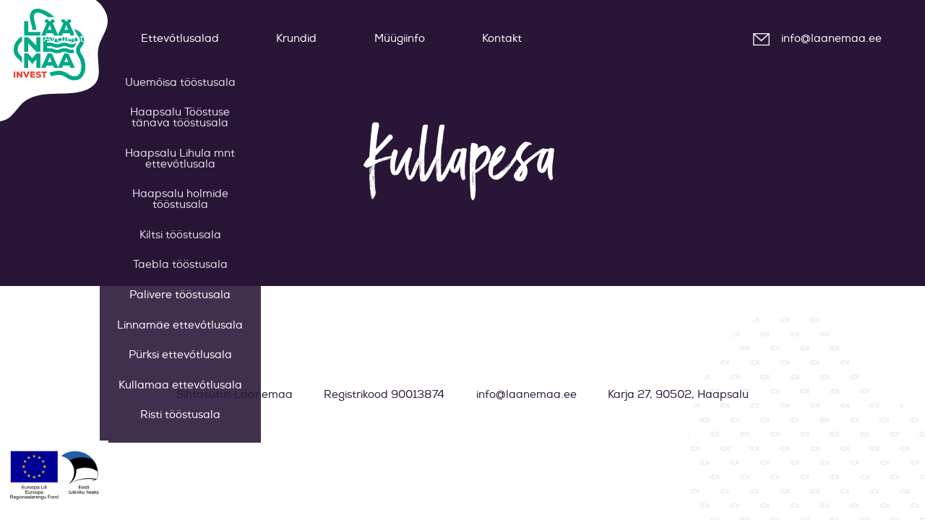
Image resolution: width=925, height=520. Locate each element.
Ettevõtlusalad (180, 39)
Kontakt (502, 39)
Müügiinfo (399, 39)
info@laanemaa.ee (831, 39)
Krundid (296, 39)
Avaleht (63, 39)
